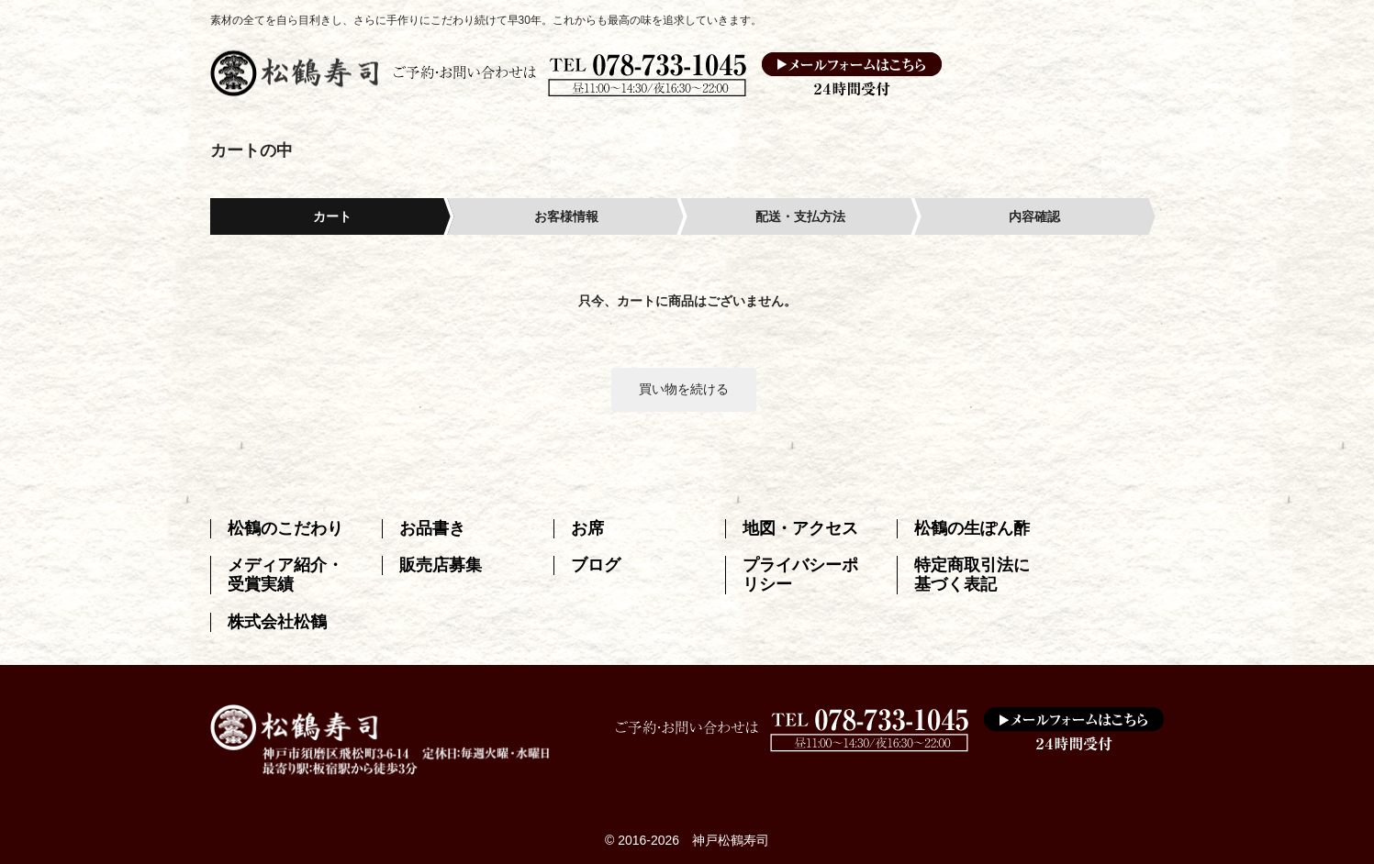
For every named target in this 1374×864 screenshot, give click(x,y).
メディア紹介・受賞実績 (285, 574)
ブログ (595, 565)
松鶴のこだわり (285, 528)
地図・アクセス (800, 528)
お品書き (432, 528)
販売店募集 (440, 565)
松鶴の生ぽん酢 (972, 528)
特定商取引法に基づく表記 (972, 574)
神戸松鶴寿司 (730, 840)
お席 (587, 528)
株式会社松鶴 (277, 622)
